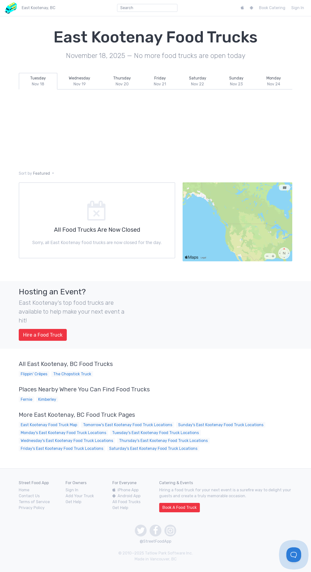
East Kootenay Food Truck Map (49, 424)
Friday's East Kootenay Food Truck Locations (62, 448)
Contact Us (29, 496)
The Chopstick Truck (72, 374)
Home (24, 490)
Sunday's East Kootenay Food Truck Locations (220, 424)
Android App (126, 496)
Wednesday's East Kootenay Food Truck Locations (67, 440)
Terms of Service (34, 501)
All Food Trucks (126, 501)
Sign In (297, 7)
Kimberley (47, 399)
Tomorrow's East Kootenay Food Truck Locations (127, 424)
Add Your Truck (80, 496)
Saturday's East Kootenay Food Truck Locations (153, 448)
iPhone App (125, 490)
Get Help (73, 501)
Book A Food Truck (179, 507)
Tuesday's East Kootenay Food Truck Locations (155, 432)
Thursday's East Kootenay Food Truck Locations (163, 440)
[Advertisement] (155, 130)
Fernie (26, 399)
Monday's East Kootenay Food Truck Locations (63, 432)
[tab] (38, 81)
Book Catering (272, 7)
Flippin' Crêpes (34, 374)
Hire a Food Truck (43, 335)
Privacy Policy (32, 507)
